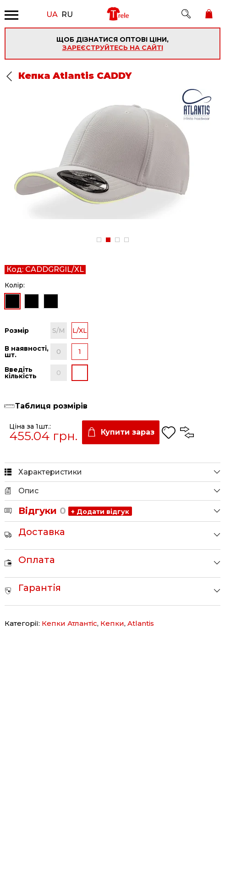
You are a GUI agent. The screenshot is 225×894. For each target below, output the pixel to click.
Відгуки (42, 510)
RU (67, 14)
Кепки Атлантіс (69, 623)
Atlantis (140, 623)
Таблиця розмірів (51, 406)
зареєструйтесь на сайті (112, 48)
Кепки (112, 623)
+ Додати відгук (100, 512)
